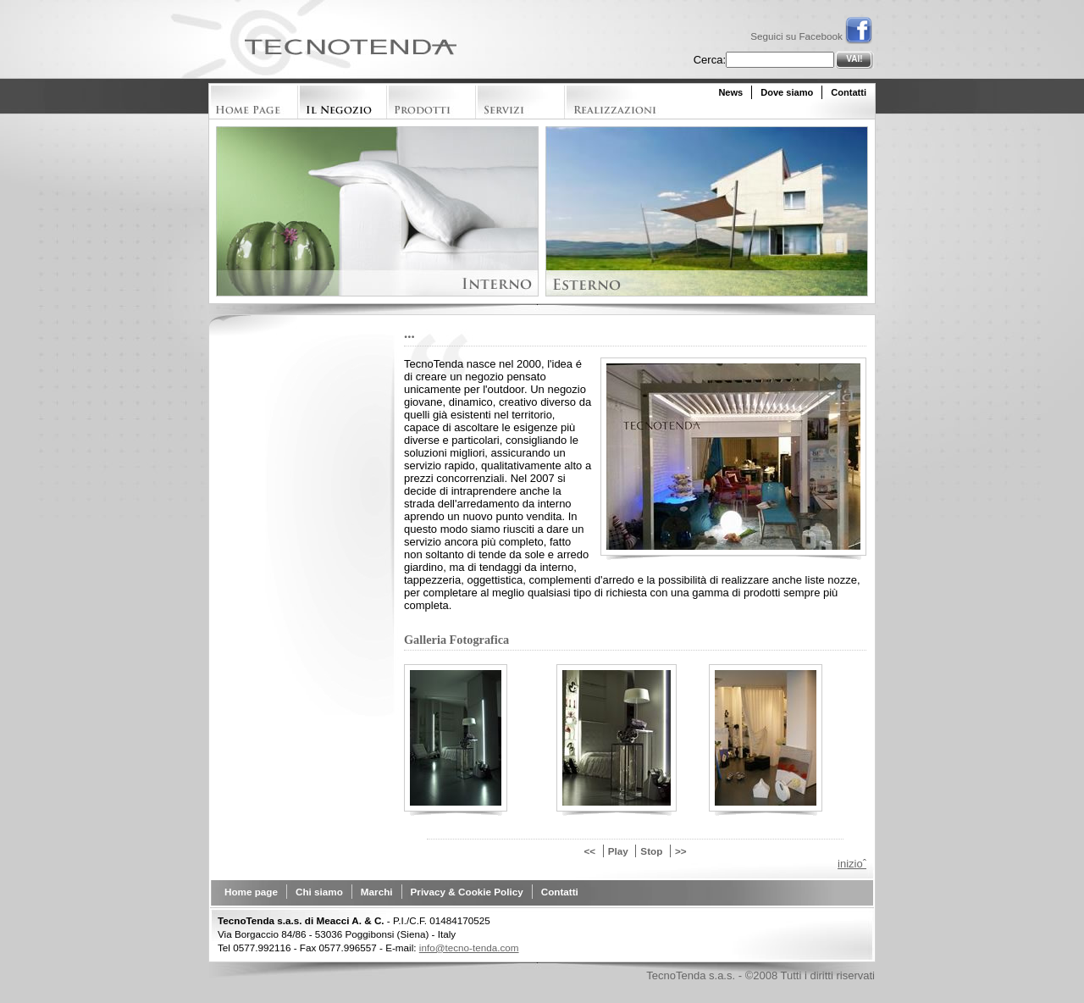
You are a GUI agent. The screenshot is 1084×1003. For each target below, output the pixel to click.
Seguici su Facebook (811, 36)
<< (589, 850)
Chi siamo (319, 891)
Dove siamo (786, 92)
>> (681, 850)
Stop (651, 850)
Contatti (848, 92)
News (730, 92)
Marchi (377, 891)
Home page (251, 891)
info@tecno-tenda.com (469, 947)
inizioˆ (852, 863)
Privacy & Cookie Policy (467, 891)
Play (618, 850)
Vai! (854, 59)
